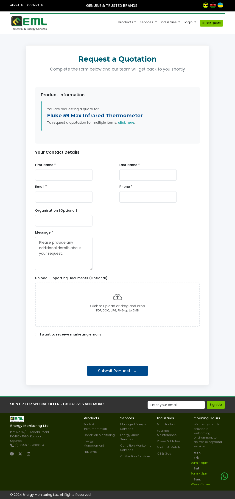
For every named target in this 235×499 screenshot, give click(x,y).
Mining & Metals (168, 447)
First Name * (45, 165)
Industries (169, 22)
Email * (41, 186)
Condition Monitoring (99, 435)
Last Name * (129, 165)
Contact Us (35, 5)
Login (188, 22)
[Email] (176, 405)
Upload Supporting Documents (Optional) (71, 278)
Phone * (125, 186)
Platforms (91, 452)
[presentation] (117, 351)
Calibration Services (135, 456)
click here (126, 122)
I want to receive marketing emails (70, 334)
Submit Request (117, 371)
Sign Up (216, 404)
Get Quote (211, 23)
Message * (44, 232)
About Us (16, 5)
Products (125, 22)
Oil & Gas (164, 453)
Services (147, 22)
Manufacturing (168, 424)
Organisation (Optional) (56, 210)
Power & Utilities (168, 441)
